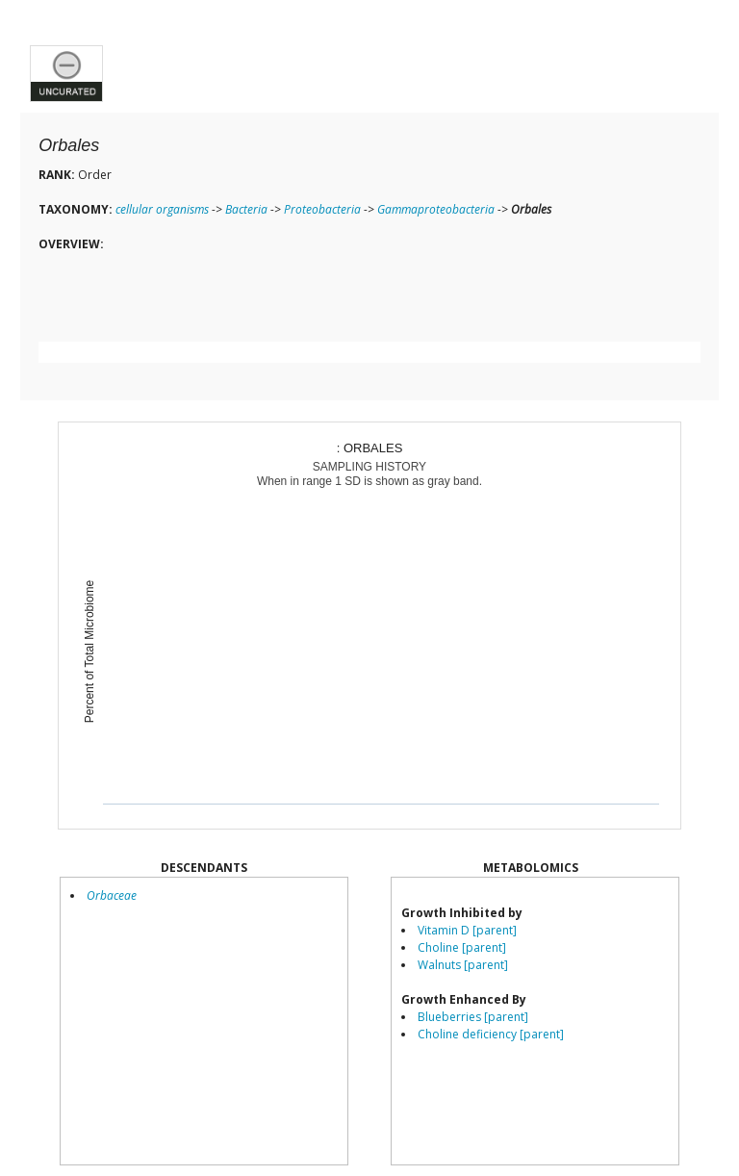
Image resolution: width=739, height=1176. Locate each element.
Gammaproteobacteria (436, 209)
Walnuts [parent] (463, 965)
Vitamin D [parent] (467, 930)
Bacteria (246, 209)
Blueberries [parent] (473, 1017)
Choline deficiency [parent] (491, 1034)
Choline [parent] (462, 947)
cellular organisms (162, 209)
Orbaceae (112, 895)
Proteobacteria (322, 209)
